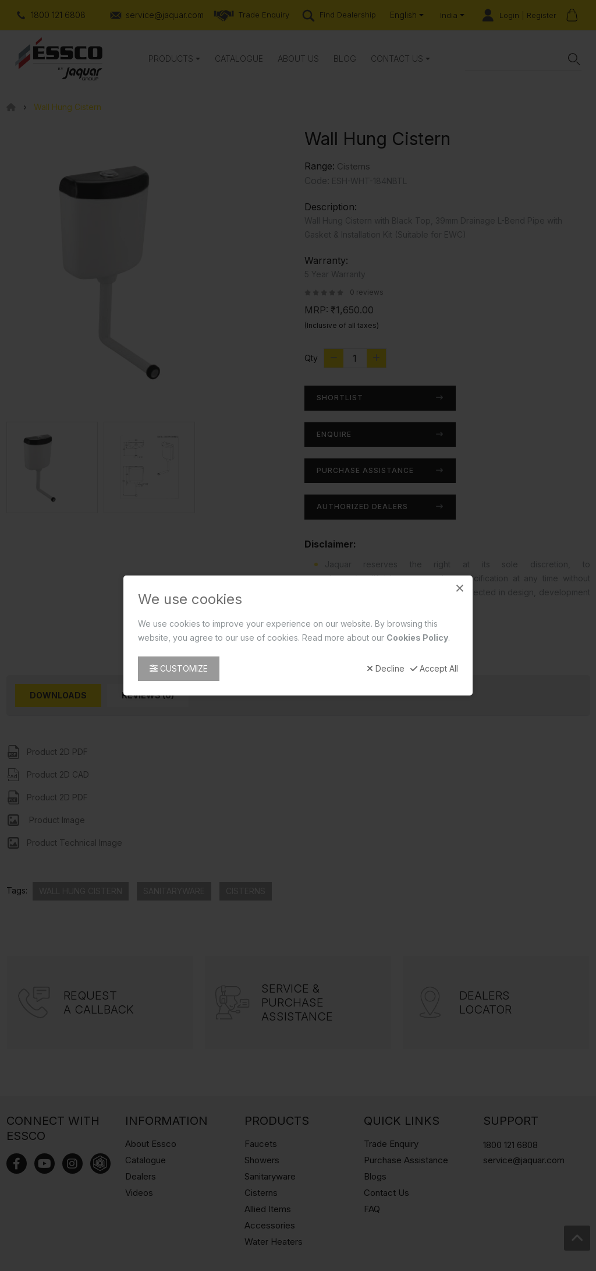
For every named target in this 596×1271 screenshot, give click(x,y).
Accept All (434, 669)
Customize (179, 668)
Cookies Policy (417, 637)
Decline (386, 669)
